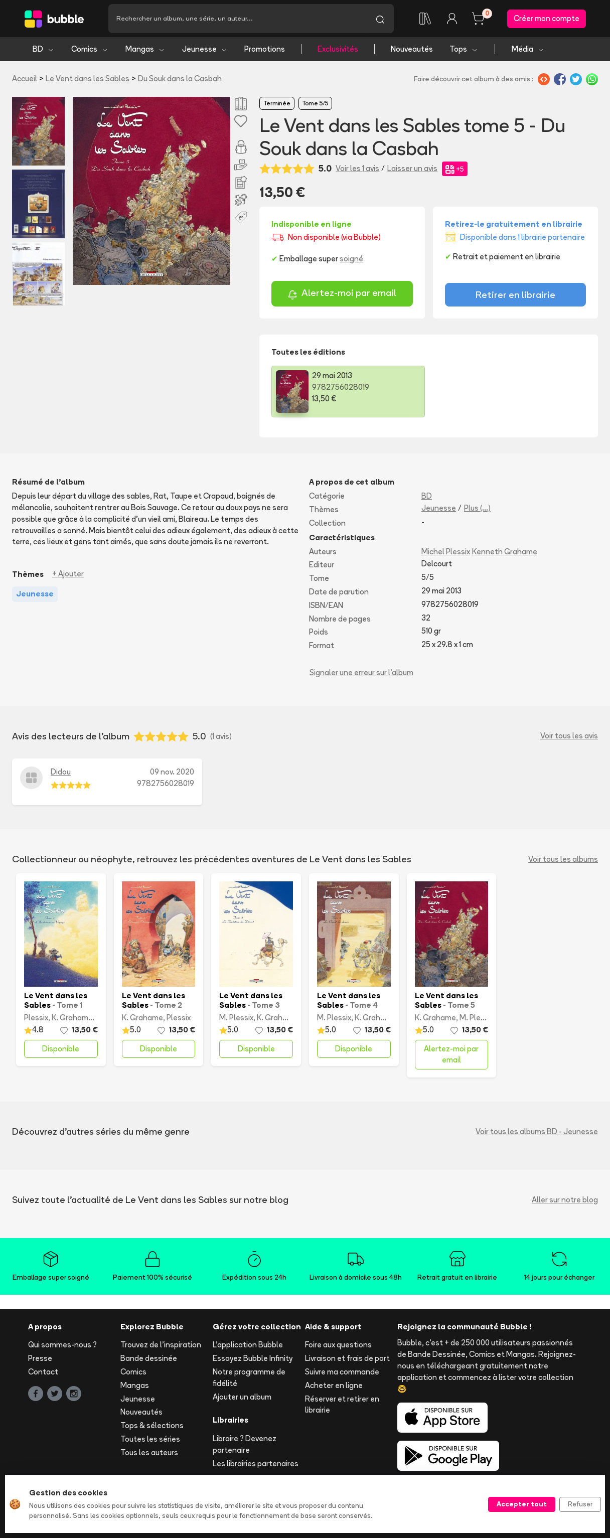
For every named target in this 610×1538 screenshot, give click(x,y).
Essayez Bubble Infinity (252, 1358)
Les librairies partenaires (255, 1463)
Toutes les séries (150, 1439)
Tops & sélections (152, 1425)
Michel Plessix (445, 551)
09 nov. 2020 (172, 772)
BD (43, 49)
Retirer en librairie (515, 294)
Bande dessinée (148, 1358)
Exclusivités (338, 49)
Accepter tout (522, 1504)
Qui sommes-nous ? (62, 1344)
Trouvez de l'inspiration (160, 1344)
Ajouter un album (242, 1397)
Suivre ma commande (342, 1371)
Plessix (36, 1017)
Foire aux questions (338, 1344)
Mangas (145, 49)
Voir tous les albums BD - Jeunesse (537, 1131)
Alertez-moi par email (341, 294)
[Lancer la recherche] (380, 18)
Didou (61, 772)
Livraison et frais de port (347, 1358)
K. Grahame (72, 1017)
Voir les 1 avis (357, 168)
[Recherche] (237, 19)
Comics (89, 49)
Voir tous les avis (569, 735)
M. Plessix (236, 1017)
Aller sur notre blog (565, 1199)
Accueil (24, 78)
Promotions (264, 49)
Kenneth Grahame (504, 551)
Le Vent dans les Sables (87, 78)
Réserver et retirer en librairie (342, 1404)
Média (528, 49)
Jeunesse (205, 49)
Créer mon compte (546, 18)
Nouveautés (412, 49)
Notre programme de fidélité (249, 1377)
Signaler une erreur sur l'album (361, 672)
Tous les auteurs (149, 1452)
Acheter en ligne (334, 1385)
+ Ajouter (68, 573)
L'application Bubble (248, 1344)
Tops (463, 49)
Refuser (580, 1504)
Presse (40, 1358)
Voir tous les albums (563, 859)
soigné (351, 258)
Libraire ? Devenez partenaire (244, 1444)
